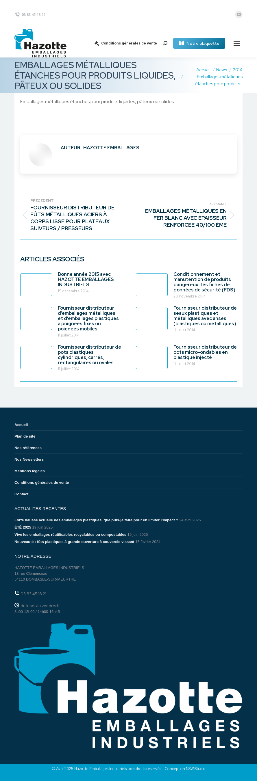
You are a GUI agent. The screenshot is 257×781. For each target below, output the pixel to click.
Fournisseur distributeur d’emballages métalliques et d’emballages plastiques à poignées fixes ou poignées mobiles (88, 319)
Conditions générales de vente (125, 43)
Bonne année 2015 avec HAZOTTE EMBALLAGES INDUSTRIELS (86, 279)
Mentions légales (29, 471)
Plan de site (24, 436)
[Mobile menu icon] (237, 43)
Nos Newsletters (29, 459)
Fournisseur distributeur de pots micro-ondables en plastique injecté (205, 352)
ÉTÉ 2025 (22, 527)
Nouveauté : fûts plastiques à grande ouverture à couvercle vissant (74, 542)
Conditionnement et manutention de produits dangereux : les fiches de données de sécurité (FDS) (204, 282)
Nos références (28, 448)
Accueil (21, 425)
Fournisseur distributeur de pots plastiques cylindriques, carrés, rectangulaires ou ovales (89, 355)
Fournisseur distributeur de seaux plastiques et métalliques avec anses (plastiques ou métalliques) (205, 316)
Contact (21, 494)
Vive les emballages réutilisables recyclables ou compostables (70, 534)
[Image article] (36, 284)
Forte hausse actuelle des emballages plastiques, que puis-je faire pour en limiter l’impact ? (96, 520)
